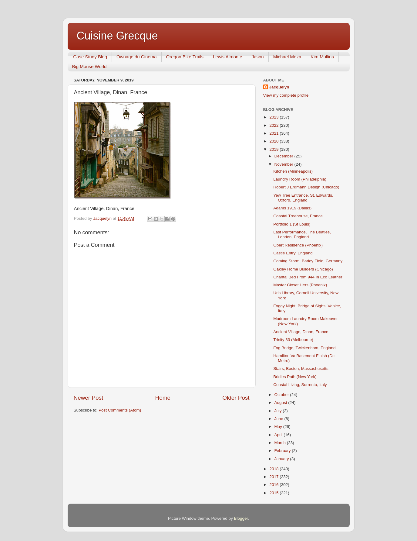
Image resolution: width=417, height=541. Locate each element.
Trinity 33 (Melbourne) (293, 339)
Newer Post (88, 398)
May (278, 426)
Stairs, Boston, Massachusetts (300, 368)
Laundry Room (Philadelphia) (299, 179)
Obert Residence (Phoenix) (298, 245)
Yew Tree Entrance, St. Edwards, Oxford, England (303, 197)
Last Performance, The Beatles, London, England (302, 234)
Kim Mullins (322, 56)
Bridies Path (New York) (295, 376)
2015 (274, 493)
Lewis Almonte (227, 56)
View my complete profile (286, 95)
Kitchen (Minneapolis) (293, 171)
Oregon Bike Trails (184, 56)
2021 (274, 133)
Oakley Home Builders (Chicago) (303, 269)
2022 (274, 125)
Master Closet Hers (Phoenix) (300, 285)
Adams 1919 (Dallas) (292, 208)
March (280, 442)
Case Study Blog (90, 56)
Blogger (241, 518)
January (282, 459)
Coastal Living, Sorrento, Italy (300, 384)
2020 (274, 141)
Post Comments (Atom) (120, 410)
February (283, 450)
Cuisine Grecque (117, 35)
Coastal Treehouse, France (298, 216)
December (284, 156)
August (281, 402)
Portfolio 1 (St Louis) (291, 224)
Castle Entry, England (293, 253)
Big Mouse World (89, 66)
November (284, 164)
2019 (274, 149)
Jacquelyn (279, 87)
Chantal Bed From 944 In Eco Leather (307, 277)
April (279, 434)
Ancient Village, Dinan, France (300, 331)
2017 (274, 476)
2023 (274, 117)
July (278, 410)
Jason (258, 56)
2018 (274, 469)
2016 (274, 484)
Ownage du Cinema (136, 56)
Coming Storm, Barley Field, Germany (307, 261)
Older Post (235, 398)
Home (162, 398)
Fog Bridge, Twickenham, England (304, 348)
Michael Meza (287, 56)
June (279, 418)
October (282, 394)
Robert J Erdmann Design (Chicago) (306, 187)
